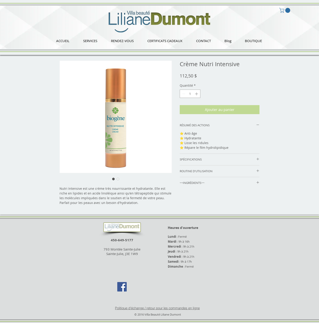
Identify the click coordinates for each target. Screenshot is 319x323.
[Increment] (197, 94)
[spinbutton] (190, 94)
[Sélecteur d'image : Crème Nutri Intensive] (113, 179)
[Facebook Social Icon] (122, 286)
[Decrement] (183, 94)
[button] (90, 41)
